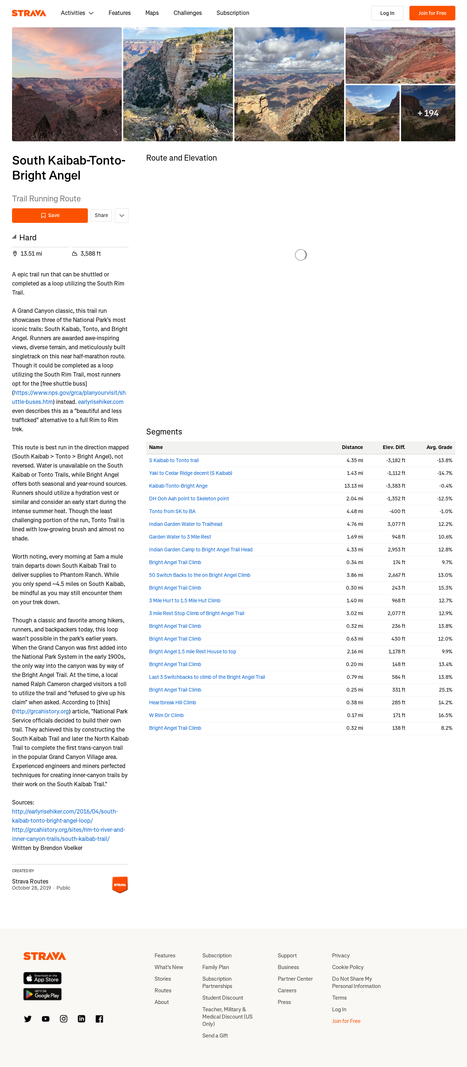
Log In (387, 13)
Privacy (341, 955)
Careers (287, 990)
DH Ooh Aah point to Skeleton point (189, 498)
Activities (77, 13)
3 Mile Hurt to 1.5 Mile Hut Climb (185, 600)
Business (288, 967)
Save (49, 215)
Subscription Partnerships (217, 982)
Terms (339, 997)
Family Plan (215, 967)
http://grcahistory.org (41, 711)
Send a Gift (215, 1035)
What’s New (169, 967)
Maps (152, 13)
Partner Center (295, 979)
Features (120, 13)
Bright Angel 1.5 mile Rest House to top (192, 651)
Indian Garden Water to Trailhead (185, 524)
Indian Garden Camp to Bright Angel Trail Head (201, 549)
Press (284, 1002)
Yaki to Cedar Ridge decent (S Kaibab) (190, 473)
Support (287, 955)
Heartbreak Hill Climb (172, 702)
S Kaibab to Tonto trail (174, 460)
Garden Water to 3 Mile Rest (180, 537)
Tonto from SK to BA (172, 511)
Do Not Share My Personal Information (356, 982)
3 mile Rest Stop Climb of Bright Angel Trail (196, 613)
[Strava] (29, 13)
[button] (67, 84)
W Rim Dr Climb (166, 715)
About (162, 1002)
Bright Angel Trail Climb (175, 562)
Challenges (188, 13)
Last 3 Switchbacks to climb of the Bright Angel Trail (207, 677)
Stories (163, 979)
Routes (163, 990)
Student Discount (222, 997)
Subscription (233, 13)
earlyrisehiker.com (101, 402)
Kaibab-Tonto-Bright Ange (178, 486)
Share (101, 215)
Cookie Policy (348, 967)
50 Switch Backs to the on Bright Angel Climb (199, 575)
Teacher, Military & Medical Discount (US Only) (227, 1017)
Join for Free (432, 13)
